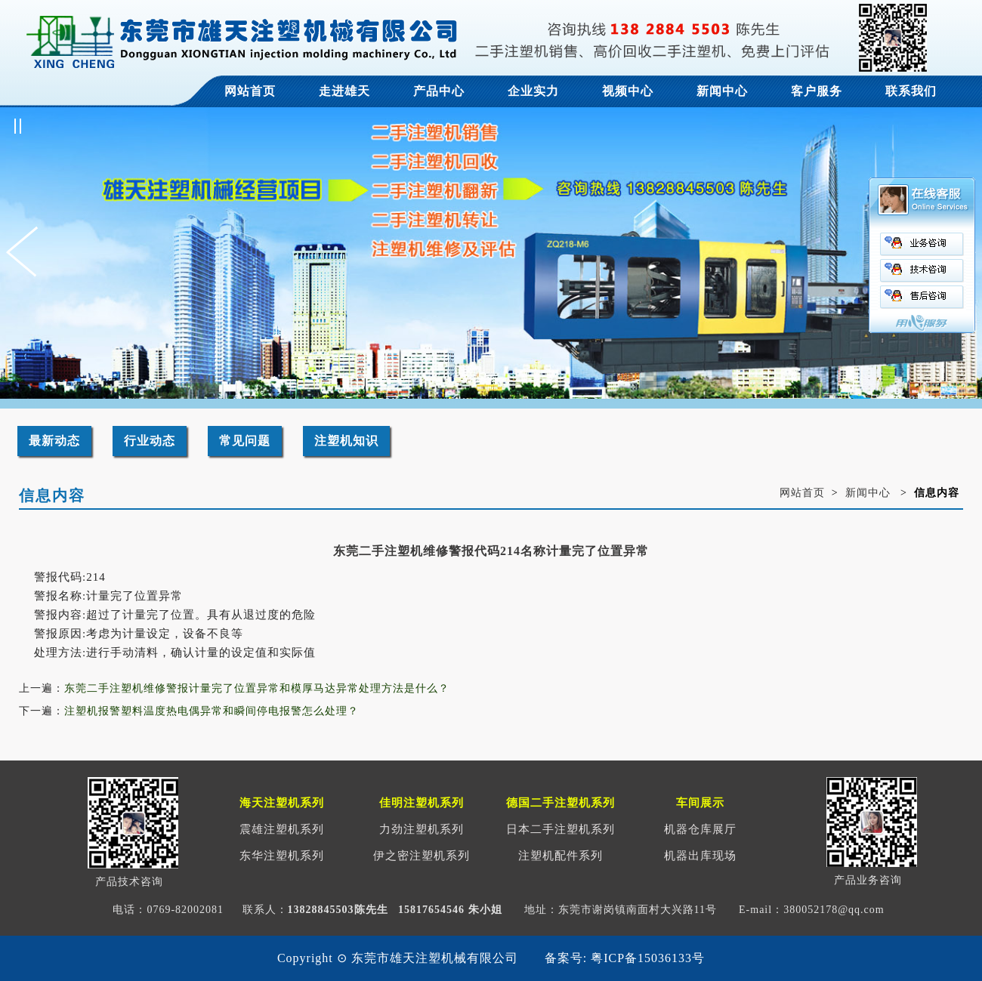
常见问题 (244, 440)
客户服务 (816, 91)
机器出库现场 (700, 856)
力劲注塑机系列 (421, 829)
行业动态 (149, 440)
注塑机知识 (346, 440)
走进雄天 (344, 91)
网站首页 (250, 91)
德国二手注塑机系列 (560, 803)
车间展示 (700, 803)
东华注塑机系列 (281, 856)
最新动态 (54, 440)
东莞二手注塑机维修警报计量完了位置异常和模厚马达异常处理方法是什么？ (256, 688)
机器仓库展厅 (700, 829)
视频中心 (627, 91)
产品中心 (439, 91)
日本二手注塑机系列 (560, 829)
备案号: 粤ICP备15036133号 (625, 958)
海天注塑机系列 (281, 803)
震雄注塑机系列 (281, 829)
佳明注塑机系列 (421, 803)
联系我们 (911, 91)
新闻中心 (722, 91)
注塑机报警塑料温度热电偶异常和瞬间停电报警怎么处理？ (211, 711)
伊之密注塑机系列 (421, 856)
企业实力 (533, 91)
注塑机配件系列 (560, 856)
